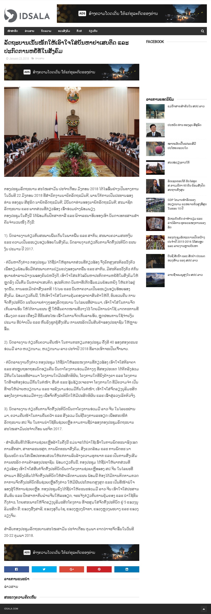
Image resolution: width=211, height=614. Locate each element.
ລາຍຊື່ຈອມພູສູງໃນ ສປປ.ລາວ (185, 274)
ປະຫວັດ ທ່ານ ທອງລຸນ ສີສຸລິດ (184, 125)
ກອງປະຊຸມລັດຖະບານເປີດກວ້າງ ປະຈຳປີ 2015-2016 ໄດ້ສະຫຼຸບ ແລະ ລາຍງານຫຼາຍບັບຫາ (186, 242)
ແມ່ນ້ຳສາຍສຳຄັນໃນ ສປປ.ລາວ (186, 106)
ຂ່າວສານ (29, 31)
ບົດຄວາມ (46, 31)
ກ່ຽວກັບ (93, 31)
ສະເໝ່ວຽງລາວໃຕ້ (179, 162)
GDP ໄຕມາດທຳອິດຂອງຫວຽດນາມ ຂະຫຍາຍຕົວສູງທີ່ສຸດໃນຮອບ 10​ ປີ (187, 204)
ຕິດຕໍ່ (79, 31)
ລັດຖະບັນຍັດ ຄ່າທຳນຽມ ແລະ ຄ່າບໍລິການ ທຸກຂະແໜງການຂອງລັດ (187, 223)
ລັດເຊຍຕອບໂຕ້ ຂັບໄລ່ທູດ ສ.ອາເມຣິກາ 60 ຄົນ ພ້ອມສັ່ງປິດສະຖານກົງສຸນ (186, 185)
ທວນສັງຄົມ (64, 31)
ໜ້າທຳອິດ (12, 31)
